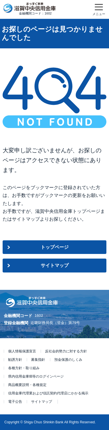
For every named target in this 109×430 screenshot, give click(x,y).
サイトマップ (55, 265)
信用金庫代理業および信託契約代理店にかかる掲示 (48, 393)
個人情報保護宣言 (22, 351)
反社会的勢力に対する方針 (66, 351)
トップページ (55, 247)
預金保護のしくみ (68, 360)
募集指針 (38, 360)
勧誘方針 (15, 360)
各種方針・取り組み (24, 368)
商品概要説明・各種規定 (27, 385)
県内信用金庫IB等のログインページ (36, 376)
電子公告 (15, 402)
